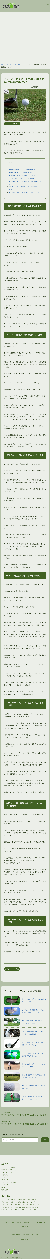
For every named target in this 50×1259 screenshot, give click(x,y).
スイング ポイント (7, 1175)
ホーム (3, 65)
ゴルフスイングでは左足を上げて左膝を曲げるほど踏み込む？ (20, 1204)
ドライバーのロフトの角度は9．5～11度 (22, 172)
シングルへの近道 (6, 1172)
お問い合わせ (25, 1239)
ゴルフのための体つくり (8, 1170)
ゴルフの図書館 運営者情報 (20, 1235)
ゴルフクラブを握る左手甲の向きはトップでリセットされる (19, 1209)
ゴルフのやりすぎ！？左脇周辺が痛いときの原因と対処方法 (19, 1207)
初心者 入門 (5, 1187)
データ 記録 (5, 1180)
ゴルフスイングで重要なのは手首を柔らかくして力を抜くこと (20, 1202)
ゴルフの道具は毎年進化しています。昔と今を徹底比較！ (23, 1033)
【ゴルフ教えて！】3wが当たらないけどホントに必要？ (24, 1065)
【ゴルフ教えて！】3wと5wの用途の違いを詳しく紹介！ (25, 1000)
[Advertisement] (25, 37)
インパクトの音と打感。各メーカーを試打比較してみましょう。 (24, 1054)
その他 (3, 1177)
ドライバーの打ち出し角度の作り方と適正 (23, 175)
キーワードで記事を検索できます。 (13, 1134)
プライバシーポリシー (38, 1235)
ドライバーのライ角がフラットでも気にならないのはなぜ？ (19, 1199)
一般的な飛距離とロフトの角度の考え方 (22, 169)
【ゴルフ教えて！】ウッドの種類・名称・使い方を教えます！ (24, 1043)
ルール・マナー (6, 1185)
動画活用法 (4, 1190)
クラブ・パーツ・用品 (13, 65)
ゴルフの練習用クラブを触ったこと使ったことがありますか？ (24, 1097)
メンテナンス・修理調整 (8, 1182)
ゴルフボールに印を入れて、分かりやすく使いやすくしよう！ (24, 1087)
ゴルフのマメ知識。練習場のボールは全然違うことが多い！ (24, 1022)
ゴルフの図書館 (13, 1258)
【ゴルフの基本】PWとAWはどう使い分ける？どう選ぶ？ (24, 1076)
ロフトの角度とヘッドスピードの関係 (21, 178)
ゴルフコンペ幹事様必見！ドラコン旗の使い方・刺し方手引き (24, 1011)
